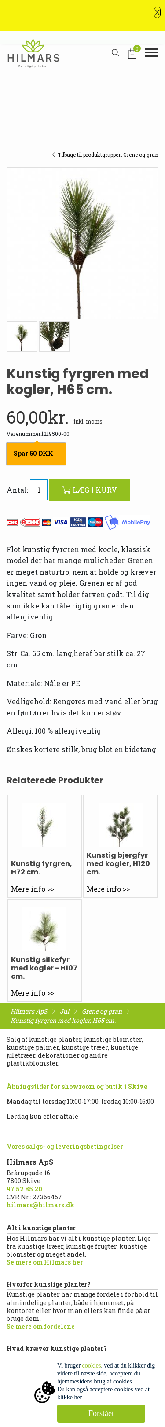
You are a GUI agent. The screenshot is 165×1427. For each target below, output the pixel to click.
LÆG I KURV (89, 489)
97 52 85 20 (24, 1189)
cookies (91, 1365)
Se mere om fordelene (41, 1326)
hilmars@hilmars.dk (40, 1205)
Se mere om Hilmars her (45, 1262)
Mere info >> (32, 888)
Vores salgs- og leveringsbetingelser (65, 1146)
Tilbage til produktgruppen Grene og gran (105, 154)
